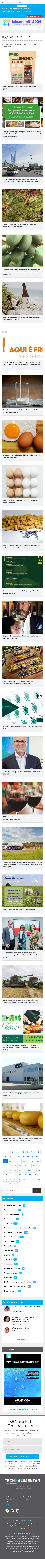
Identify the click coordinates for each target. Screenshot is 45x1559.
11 (10, 1156)
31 (29, 1166)
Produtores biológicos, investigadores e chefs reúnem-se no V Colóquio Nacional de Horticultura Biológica (21, 1048)
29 (20, 1166)
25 (38, 1161)
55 (34, 1179)
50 (10, 1179)
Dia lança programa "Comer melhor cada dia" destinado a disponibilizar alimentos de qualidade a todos (22, 955)
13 (19, 1156)
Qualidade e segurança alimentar (17, 1282)
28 (15, 1166)
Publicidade (27, 1496)
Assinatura (26, 1494)
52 (20, 1179)
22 (24, 1161)
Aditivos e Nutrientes (9, 6)
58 (10, 1184)
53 (24, 1179)
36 (15, 1170)
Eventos (9, 1501)
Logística (20, 11)
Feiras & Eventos (11, 1237)
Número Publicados (12, 1268)
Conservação (32, 6)
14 (23, 1156)
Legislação (8, 1250)
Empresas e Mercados (8, 11)
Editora (8, 1496)
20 (15, 1161)
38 (25, 1170)
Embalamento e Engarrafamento (19, 8)
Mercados (8, 1264)
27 (10, 1166)
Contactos (26, 1499)
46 (25, 1175)
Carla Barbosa (16, 1324)
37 (20, 1170)
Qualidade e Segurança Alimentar (12, 13)
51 (15, 1179)
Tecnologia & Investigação (15, 1286)
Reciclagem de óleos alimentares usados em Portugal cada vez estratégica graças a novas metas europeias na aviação (22, 864)
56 (39, 1179)
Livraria (7, 1255)
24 (33, 1161)
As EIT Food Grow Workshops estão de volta (19, 909)
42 (6, 1175)
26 (6, 1166)
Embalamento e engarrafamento (17, 1228)
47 (30, 1175)
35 (10, 1170)
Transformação (10, 1291)
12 (14, 1156)
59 (15, 1184)
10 (5, 1156)
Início (5, 3)
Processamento (29, 11)
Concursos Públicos (12, 1214)
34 (6, 1170)
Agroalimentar (22, 6)
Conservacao (9, 1219)
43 (10, 1175)
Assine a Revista (34, 16)
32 (34, 1166)
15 (28, 1156)
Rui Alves (15, 1331)
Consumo (5, 8)
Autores (9, 1499)
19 (10, 1161)
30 (25, 1166)
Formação (8, 1246)
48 (35, 1175)
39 (29, 1170)
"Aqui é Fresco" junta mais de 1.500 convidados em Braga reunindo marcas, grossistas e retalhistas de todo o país (21, 365)
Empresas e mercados (13, 1232)
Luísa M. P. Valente (18, 1311)
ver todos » (22, 1340)
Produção (8, 1277)
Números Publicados (17, 3)
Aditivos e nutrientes (12, 1205)
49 (6, 1179)
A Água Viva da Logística (20, 1328)
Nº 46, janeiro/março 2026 (23, 1409)
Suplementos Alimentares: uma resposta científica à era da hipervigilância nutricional (23, 1319)
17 (37, 1156)
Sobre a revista (11, 1494)
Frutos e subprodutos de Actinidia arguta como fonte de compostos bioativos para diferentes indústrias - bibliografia (22, 272)
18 (5, 1161)
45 (20, 1175)
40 (34, 1170)
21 (19, 1161)
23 (29, 1161)
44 (15, 1175)
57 (6, 1184)
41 (39, 1170)
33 (39, 1166)
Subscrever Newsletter (22, 1456)
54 (29, 1179)
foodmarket (9, 1241)
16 (32, 1156)
